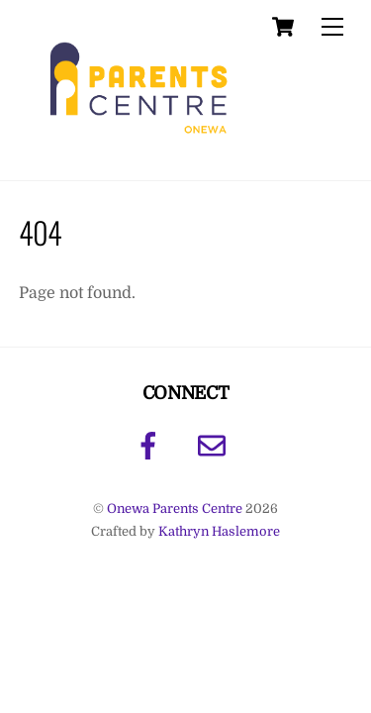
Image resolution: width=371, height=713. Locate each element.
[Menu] (332, 27)
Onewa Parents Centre (174, 508)
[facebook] (152, 446)
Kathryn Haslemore (219, 531)
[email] (215, 446)
